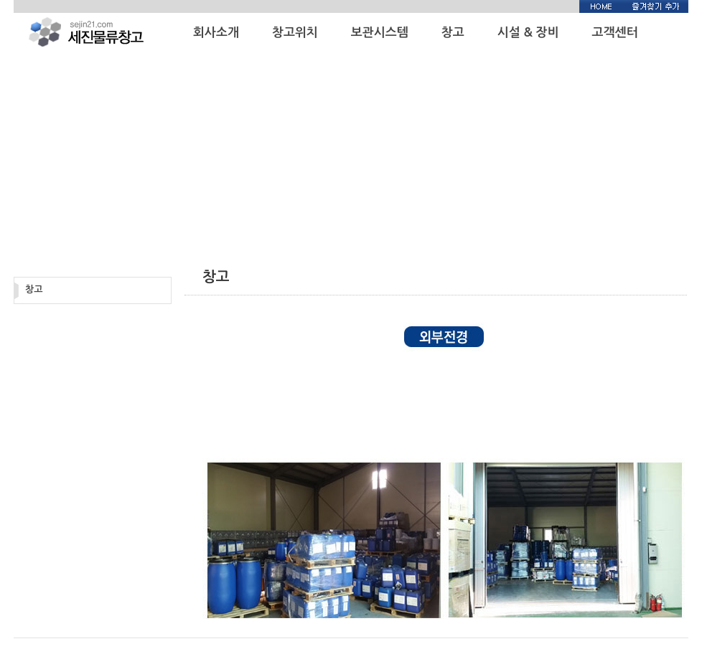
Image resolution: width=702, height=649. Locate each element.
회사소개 (216, 33)
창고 (452, 33)
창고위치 (295, 33)
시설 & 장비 (528, 33)
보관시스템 (379, 33)
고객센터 (615, 33)
